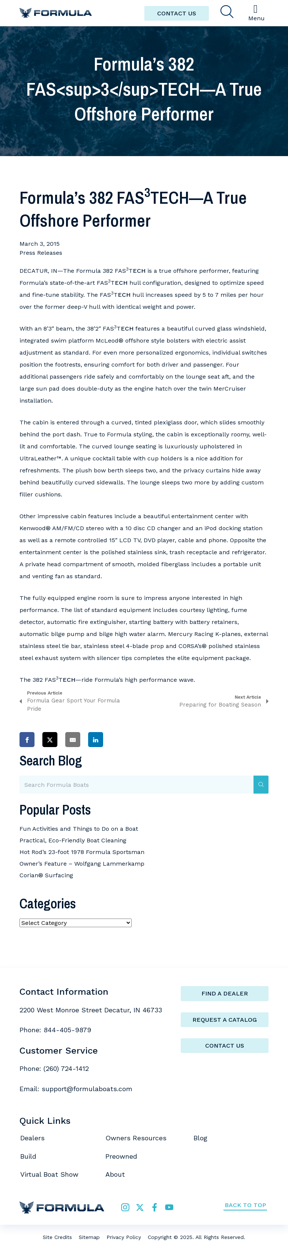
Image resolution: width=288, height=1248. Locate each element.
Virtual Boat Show (49, 1174)
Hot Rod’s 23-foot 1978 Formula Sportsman (82, 852)
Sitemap (89, 1237)
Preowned (121, 1156)
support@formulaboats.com (87, 1089)
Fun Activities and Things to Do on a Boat (79, 828)
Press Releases (41, 252)
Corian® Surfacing (46, 875)
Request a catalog (224, 1019)
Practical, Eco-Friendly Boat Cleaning (73, 840)
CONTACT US (176, 13)
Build (28, 1156)
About (115, 1174)
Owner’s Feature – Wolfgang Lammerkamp (82, 863)
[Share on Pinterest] (119, 739)
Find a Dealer (224, 993)
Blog (200, 1138)
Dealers (32, 1138)
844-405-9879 (67, 1030)
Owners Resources (135, 1138)
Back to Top (245, 1205)
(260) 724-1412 (66, 1068)
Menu (256, 12)
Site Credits (57, 1237)
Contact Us (224, 1045)
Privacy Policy (123, 1237)
